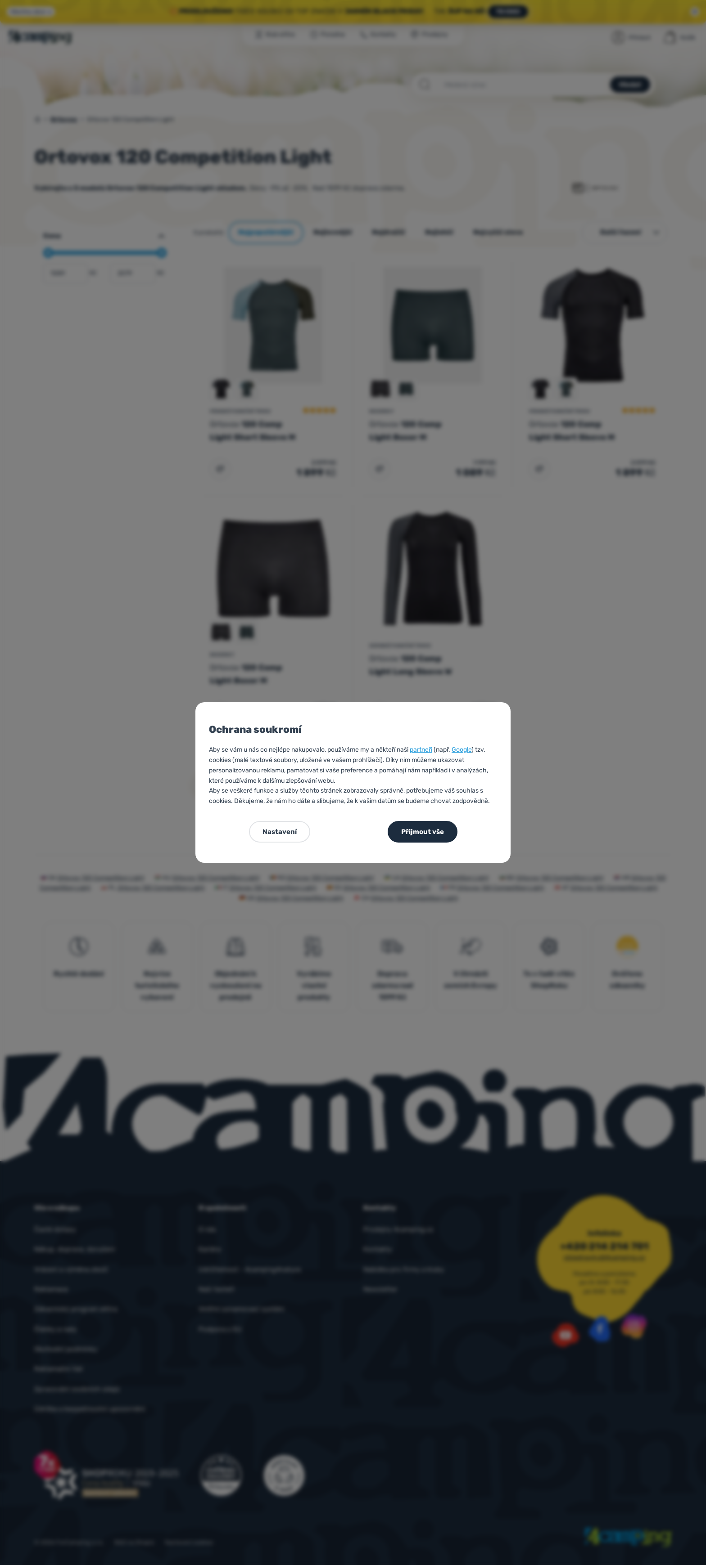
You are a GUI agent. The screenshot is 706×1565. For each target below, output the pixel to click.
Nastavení (279, 832)
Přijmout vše (422, 832)
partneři (421, 749)
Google (461, 749)
